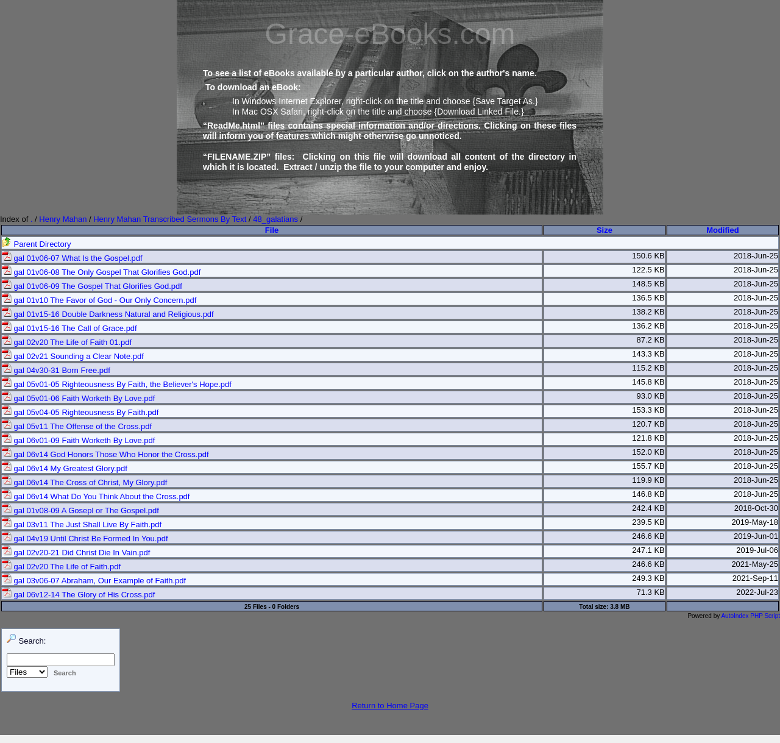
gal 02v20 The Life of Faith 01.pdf (67, 342)
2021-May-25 (754, 564)
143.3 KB (648, 353)
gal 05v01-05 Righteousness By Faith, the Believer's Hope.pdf (117, 384)
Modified (722, 230)
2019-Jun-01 (756, 536)
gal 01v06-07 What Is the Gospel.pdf (72, 258)
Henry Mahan (63, 219)
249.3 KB (648, 578)
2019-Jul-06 (757, 550)
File (271, 230)
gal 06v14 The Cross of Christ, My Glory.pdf (84, 482)
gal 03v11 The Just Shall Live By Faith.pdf (81, 524)
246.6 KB (648, 536)
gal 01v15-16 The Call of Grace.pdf (69, 328)
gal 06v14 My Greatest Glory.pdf (64, 468)
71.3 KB (650, 592)
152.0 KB (648, 452)
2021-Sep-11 (755, 578)
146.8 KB (648, 494)
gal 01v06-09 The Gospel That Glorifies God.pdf (92, 286)
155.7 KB (648, 466)
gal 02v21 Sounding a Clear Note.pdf (73, 356)
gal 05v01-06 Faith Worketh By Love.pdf (78, 398)
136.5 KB (648, 297)
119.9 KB (648, 480)
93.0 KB (650, 395)
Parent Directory (36, 244)
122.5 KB (648, 269)
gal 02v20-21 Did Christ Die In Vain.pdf (76, 552)
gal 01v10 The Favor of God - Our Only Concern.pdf (99, 300)
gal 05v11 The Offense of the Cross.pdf (77, 426)
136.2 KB (648, 325)
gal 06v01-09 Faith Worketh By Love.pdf (78, 440)
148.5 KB (648, 283)
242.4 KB (648, 508)
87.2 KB (650, 339)
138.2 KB (648, 311)
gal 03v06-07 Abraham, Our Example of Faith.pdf (94, 580)
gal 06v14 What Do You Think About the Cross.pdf (96, 496)
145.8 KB (648, 381)
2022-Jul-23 (757, 592)
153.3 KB (648, 409)
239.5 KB (648, 522)
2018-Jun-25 (756, 255)
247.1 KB (648, 550)
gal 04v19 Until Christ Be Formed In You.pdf (85, 538)
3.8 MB (619, 606)
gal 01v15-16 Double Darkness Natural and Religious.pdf (108, 314)
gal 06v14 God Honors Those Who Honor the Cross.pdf (105, 454)
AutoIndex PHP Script (750, 616)
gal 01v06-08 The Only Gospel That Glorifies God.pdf (101, 272)
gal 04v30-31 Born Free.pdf (56, 370)
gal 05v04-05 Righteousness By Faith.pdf (80, 412)
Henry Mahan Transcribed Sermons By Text (169, 219)
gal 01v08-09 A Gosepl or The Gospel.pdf (80, 510)
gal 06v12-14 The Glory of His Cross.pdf (78, 594)
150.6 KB (648, 255)
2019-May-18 (754, 522)
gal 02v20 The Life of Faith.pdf (61, 566)
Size (604, 230)
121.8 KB (648, 438)
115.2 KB (648, 367)
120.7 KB (648, 423)
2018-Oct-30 (756, 508)
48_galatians (275, 219)
